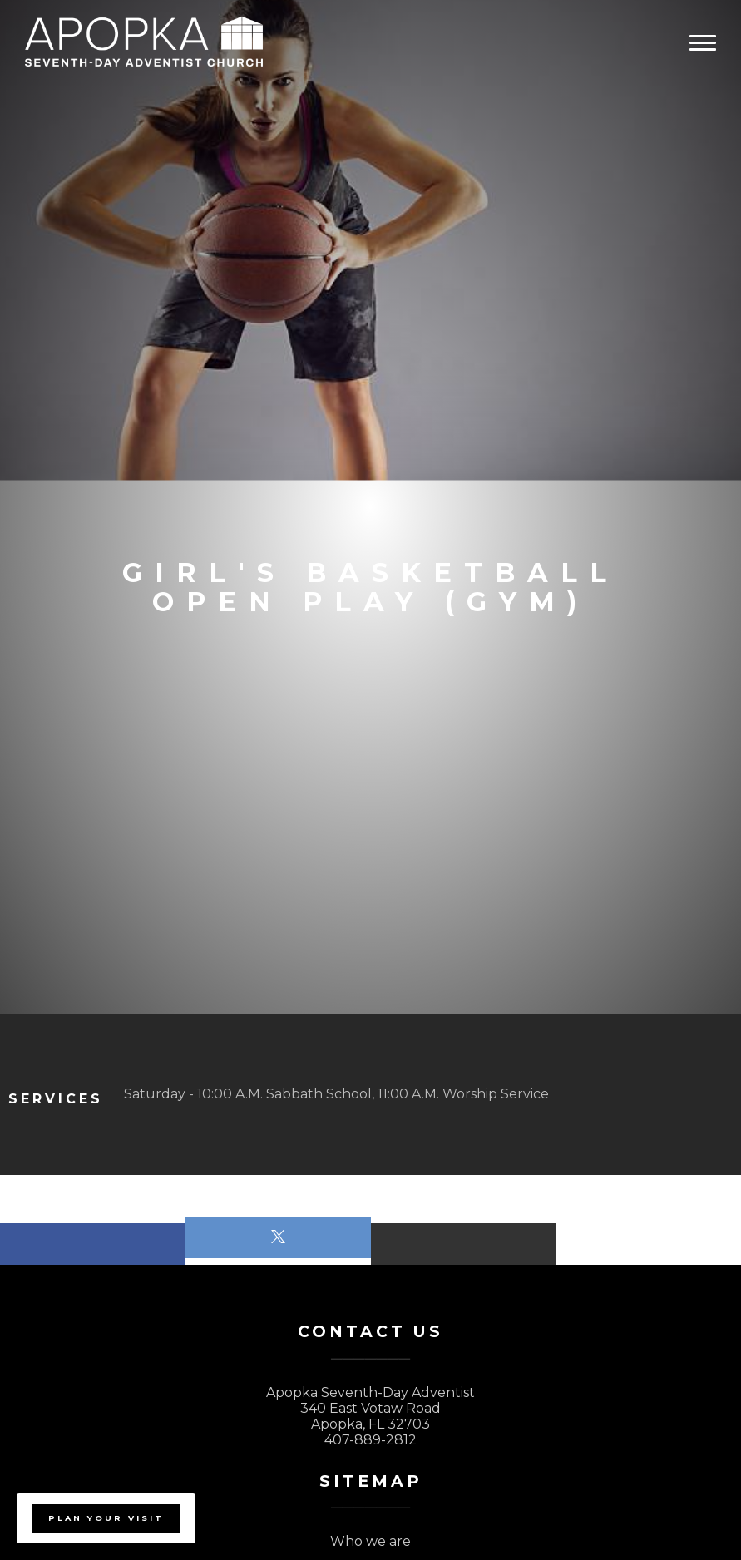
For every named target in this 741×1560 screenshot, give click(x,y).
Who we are (370, 1541)
